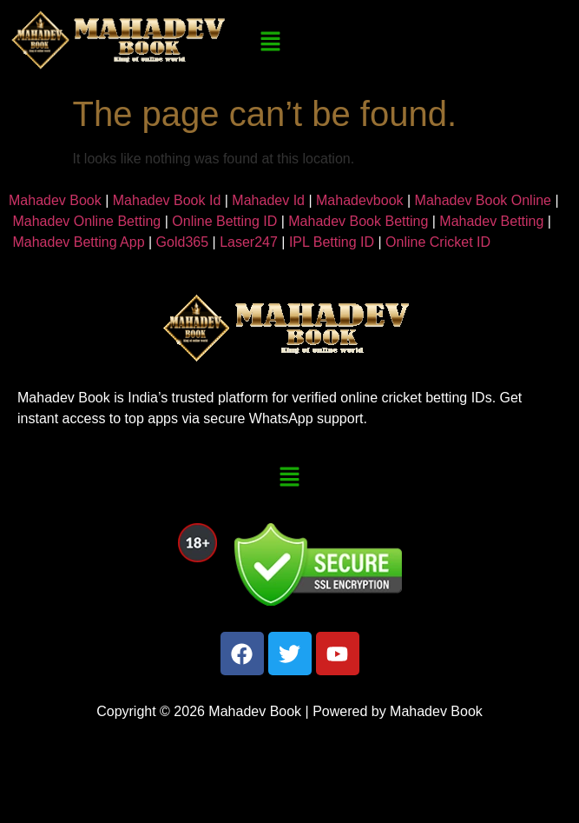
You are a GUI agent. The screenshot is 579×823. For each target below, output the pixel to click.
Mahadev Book (55, 200)
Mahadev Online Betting (86, 221)
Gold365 (182, 242)
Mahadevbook (360, 200)
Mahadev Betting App (78, 242)
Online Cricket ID (437, 242)
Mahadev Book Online (483, 200)
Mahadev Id (268, 200)
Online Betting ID (224, 221)
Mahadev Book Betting (358, 221)
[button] (270, 42)
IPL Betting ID (331, 242)
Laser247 (249, 242)
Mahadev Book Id (167, 200)
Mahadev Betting (491, 221)
